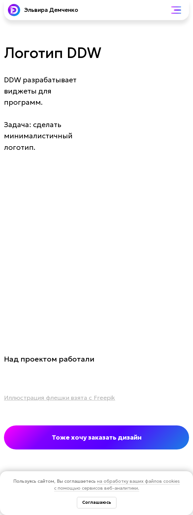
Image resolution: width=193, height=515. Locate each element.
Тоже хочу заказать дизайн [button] (97, 437)
